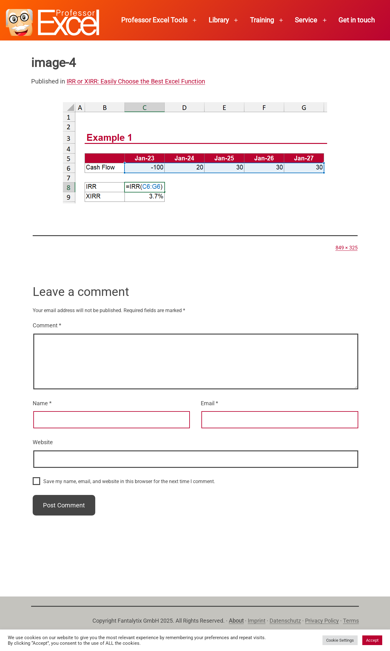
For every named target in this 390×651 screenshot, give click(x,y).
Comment (47, 325)
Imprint (256, 620)
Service (306, 20)
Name (42, 403)
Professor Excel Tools (154, 20)
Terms (351, 620)
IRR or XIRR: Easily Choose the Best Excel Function (136, 81)
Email (209, 403)
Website (43, 442)
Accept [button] (372, 640)
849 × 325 (347, 248)
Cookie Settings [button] (340, 640)
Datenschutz (285, 620)
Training (262, 20)
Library (219, 20)
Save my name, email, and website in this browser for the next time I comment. (129, 481)
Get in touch (356, 20)
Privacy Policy (322, 620)
